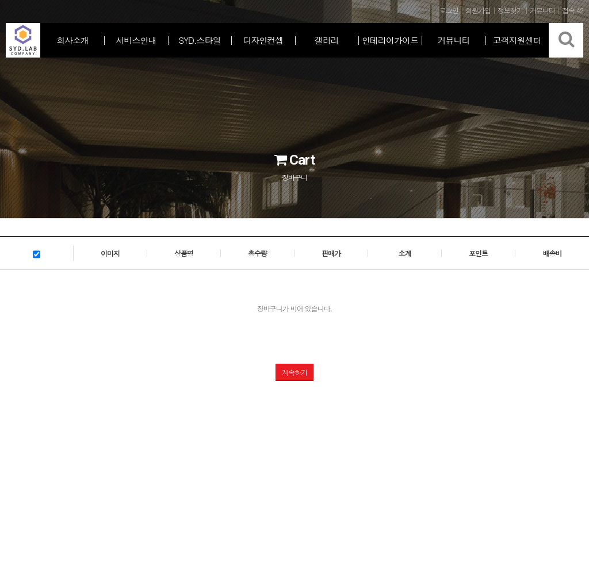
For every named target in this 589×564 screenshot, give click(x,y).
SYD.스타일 (199, 40)
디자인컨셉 (263, 40)
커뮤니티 (453, 40)
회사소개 (72, 40)
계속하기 (294, 372)
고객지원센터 (517, 40)
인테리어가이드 (390, 40)
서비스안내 (136, 40)
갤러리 (327, 40)
